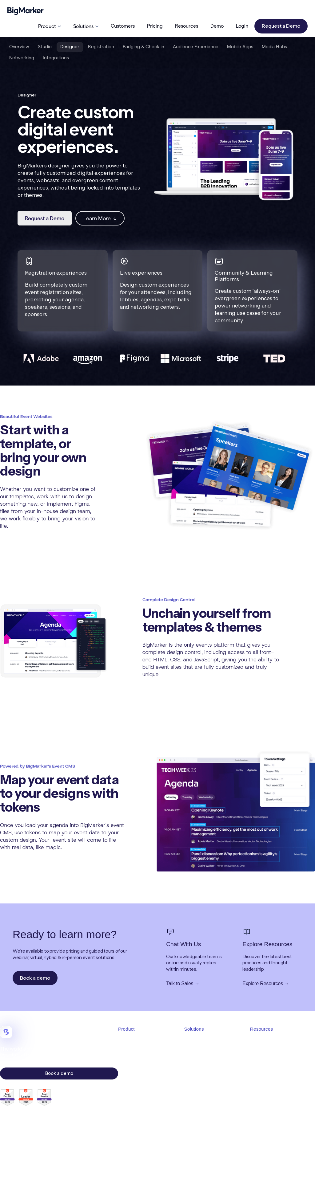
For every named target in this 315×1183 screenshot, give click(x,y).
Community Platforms (206, 1118)
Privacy (239, 1170)
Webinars (193, 1053)
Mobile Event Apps (137, 1107)
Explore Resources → (265, 983)
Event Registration (137, 1074)
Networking (21, 57)
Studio (45, 46)
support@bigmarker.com (43, 1127)
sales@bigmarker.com (35, 1118)
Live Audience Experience (144, 1096)
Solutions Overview (203, 1042)
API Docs (259, 1107)
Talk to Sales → (182, 983)
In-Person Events (201, 1085)
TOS (208, 1170)
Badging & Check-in (143, 46)
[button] (49, 26)
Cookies (259, 1170)
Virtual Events (198, 1064)
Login (242, 26)
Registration (101, 46)
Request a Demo (281, 26)
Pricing (155, 26)
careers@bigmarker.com (43, 1135)
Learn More (99, 218)
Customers (123, 26)
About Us (259, 1053)
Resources (186, 26)
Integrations (56, 57)
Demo (217, 26)
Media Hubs (274, 46)
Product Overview (136, 1042)
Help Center (262, 1085)
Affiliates (259, 1096)
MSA (222, 1170)
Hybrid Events (198, 1074)
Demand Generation (204, 1096)
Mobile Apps (240, 46)
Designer (69, 46)
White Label (196, 1128)
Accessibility (284, 1170)
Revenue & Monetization (209, 1107)
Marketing (128, 1139)
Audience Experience (195, 46)
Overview (19, 46)
